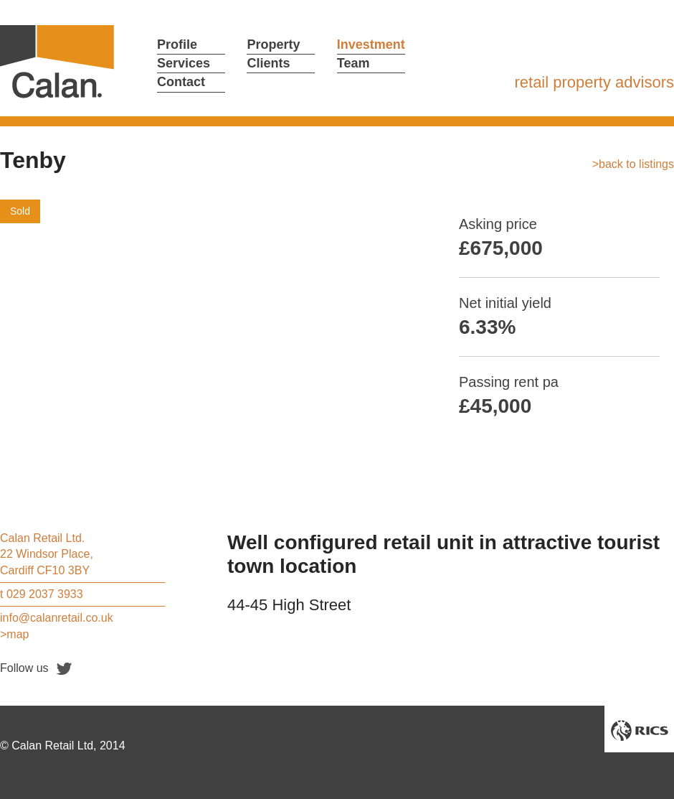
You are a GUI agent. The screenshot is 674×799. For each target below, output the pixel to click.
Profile (177, 44)
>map (14, 634)
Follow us (24, 668)
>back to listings (633, 164)
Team (353, 63)
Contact (181, 82)
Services (183, 63)
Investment (371, 44)
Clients (268, 63)
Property (273, 44)
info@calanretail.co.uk (56, 618)
